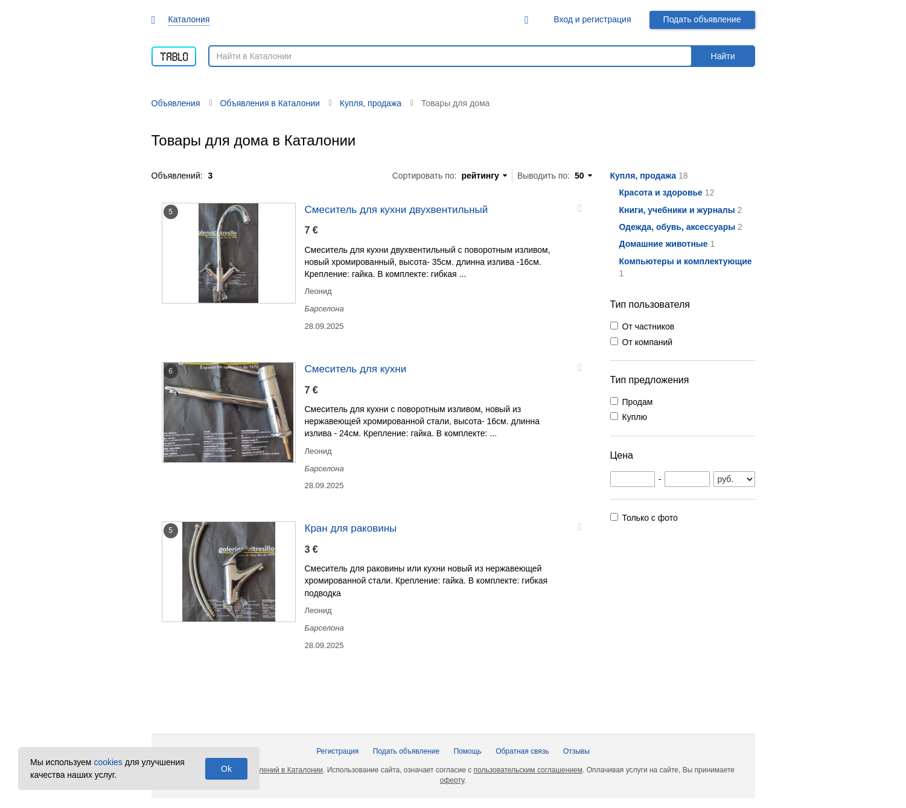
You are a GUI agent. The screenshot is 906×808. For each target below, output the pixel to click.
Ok (226, 769)
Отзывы (576, 751)
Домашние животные (663, 244)
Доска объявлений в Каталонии (270, 770)
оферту (452, 780)
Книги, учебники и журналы (677, 210)
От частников (648, 326)
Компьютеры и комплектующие (685, 261)
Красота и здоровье (661, 192)
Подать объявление (702, 19)
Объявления (176, 103)
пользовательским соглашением (528, 770)
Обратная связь (522, 751)
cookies (108, 762)
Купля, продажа (643, 175)
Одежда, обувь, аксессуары (677, 227)
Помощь (467, 751)
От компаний (647, 342)
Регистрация (337, 751)
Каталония (189, 19)
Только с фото (650, 518)
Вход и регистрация (592, 19)
